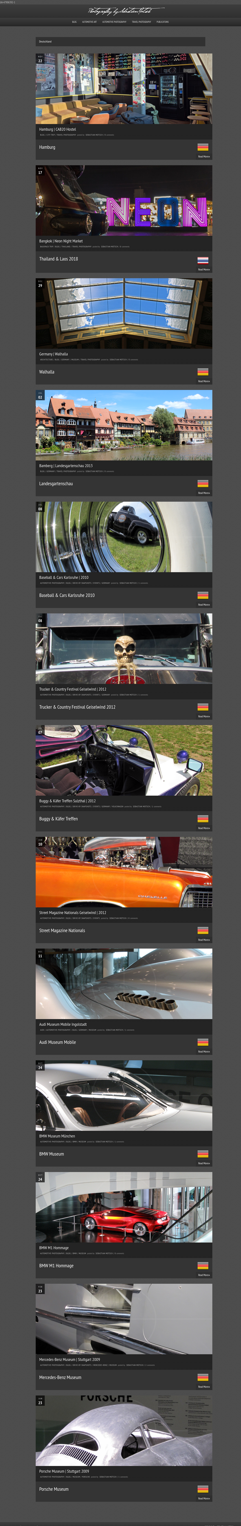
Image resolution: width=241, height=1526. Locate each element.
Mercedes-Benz (100, 1365)
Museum (75, 359)
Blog (74, 22)
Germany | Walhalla (53, 354)
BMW (75, 1141)
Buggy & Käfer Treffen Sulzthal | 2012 (67, 801)
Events (96, 583)
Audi (42, 1030)
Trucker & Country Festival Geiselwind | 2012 (72, 689)
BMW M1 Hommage (54, 1247)
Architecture (46, 359)
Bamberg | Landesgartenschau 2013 (66, 465)
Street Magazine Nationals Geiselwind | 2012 (72, 912)
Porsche (86, 1477)
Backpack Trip (46, 246)
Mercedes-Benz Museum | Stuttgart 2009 (69, 1359)
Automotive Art (89, 22)
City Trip (51, 135)
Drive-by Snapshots (82, 583)
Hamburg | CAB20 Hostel (57, 129)
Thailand (66, 246)
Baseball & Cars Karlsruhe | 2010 (64, 577)
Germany (65, 359)
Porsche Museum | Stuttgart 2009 (64, 1471)
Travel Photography (141, 22)
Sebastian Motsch (94, 135)
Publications (163, 22)
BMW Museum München (57, 1136)
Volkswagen (117, 806)
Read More (204, 156)
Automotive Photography (114, 22)
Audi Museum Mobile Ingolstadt (63, 1024)
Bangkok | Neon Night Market (61, 241)
